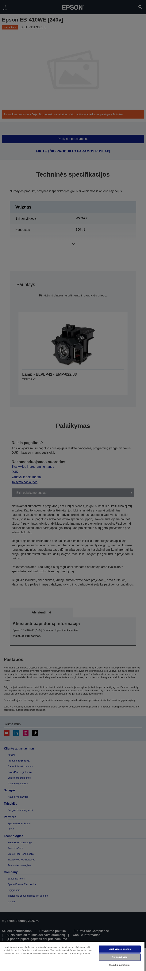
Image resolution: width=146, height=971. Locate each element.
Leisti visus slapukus (120, 949)
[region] (72, 956)
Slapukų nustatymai (119, 965)
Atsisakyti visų (119, 957)
